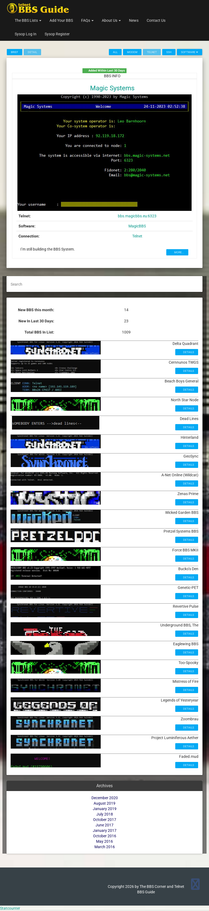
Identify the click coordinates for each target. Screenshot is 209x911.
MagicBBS (137, 226)
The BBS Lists (28, 20)
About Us (111, 20)
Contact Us (156, 20)
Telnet (137, 236)
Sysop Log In (25, 34)
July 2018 (104, 814)
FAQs (87, 20)
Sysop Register (57, 34)
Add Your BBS (61, 20)
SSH (168, 52)
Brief (14, 52)
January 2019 (104, 809)
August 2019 (104, 803)
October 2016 (104, 836)
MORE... (179, 252)
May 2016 (104, 841)
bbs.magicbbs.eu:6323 (137, 216)
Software (189, 52)
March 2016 (104, 847)
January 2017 (104, 830)
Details (188, 352)
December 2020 (104, 798)
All (115, 52)
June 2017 (104, 825)
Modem (132, 52)
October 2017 (104, 819)
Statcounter (10, 908)
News (134, 20)
